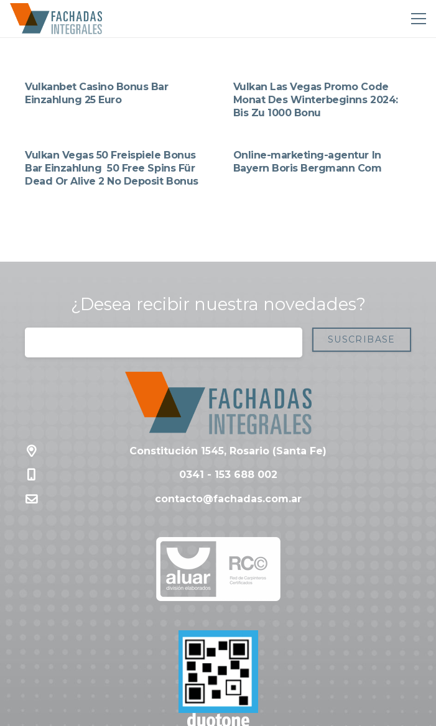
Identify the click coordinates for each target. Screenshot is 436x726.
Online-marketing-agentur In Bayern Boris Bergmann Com (307, 161)
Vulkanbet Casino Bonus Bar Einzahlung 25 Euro (97, 93)
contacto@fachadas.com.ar (228, 499)
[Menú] (416, 18)
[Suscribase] (361, 340)
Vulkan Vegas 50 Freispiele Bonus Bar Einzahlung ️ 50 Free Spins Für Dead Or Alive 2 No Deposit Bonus (111, 168)
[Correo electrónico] (163, 342)
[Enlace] (56, 18)
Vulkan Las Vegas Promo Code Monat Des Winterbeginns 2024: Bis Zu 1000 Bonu (315, 100)
